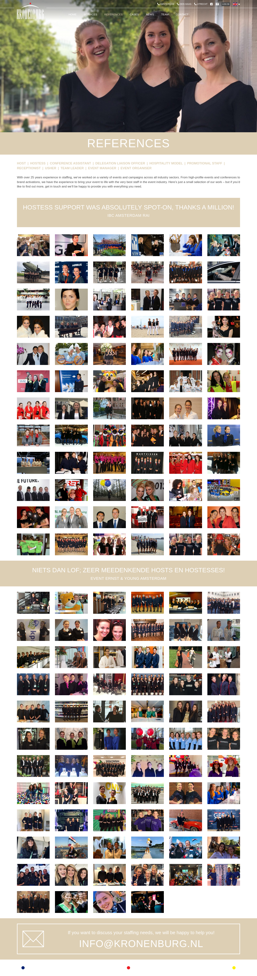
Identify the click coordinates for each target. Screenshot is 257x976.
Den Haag (184, 4)
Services (90, 14)
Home (73, 14)
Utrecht (201, 4)
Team (165, 14)
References (113, 14)
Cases (134, 14)
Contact (182, 14)
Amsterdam (165, 4)
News (150, 14)
